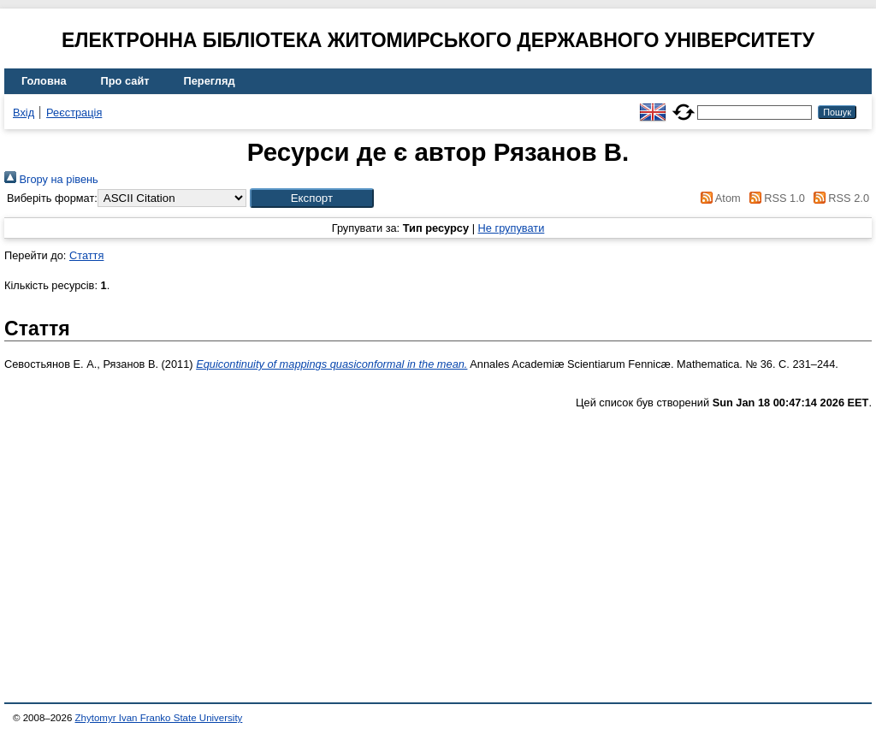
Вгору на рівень (51, 179)
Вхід (23, 112)
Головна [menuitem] (44, 80)
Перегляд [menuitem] (209, 80)
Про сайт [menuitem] (125, 80)
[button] (312, 198)
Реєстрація (74, 112)
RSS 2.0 (838, 198)
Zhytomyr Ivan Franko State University (159, 718)
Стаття (86, 255)
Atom (718, 198)
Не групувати (511, 228)
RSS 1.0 (774, 198)
